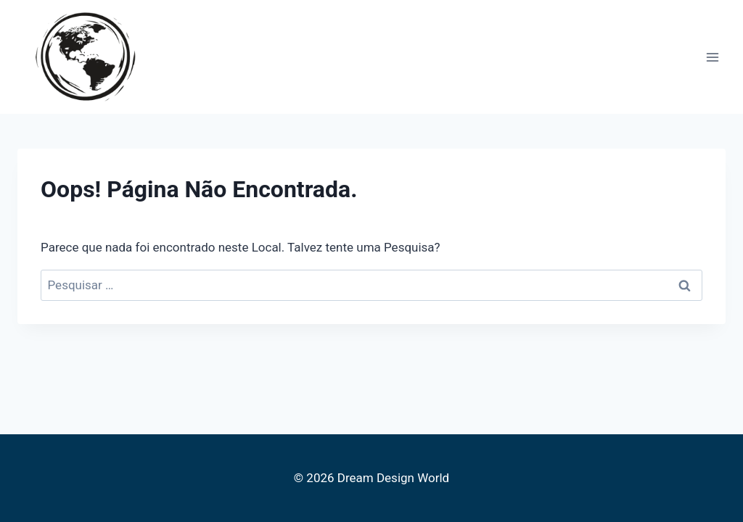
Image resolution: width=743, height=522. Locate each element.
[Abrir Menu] (712, 57)
